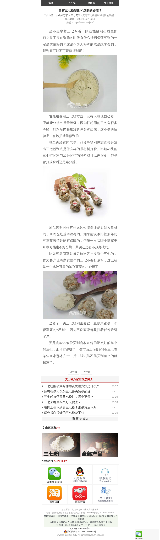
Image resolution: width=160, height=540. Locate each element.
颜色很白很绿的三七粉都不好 (64, 412)
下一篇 (86, 371)
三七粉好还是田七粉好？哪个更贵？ (68, 397)
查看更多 (80, 419)
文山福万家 (62, 15)
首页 (51, 3)
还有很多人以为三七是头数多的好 (67, 391)
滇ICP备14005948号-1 (80, 528)
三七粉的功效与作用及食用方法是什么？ (72, 386)
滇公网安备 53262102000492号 (80, 531)
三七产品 (70, 3)
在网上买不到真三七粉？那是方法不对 (70, 407)
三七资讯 (90, 3)
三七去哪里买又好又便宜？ (62, 402)
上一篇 (73, 371)
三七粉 (72, 31)
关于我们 (109, 3)
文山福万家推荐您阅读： (80, 379)
